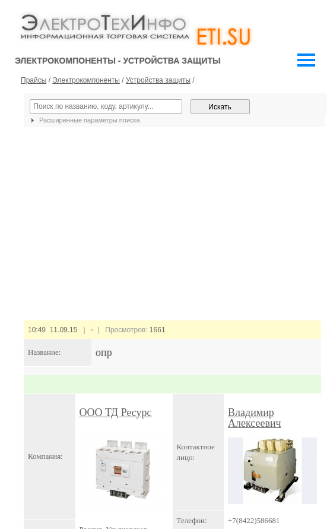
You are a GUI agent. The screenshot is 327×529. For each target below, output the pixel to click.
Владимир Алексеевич (254, 418)
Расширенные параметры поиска (84, 120)
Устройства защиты (158, 80)
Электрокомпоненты (86, 80)
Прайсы (33, 80)
